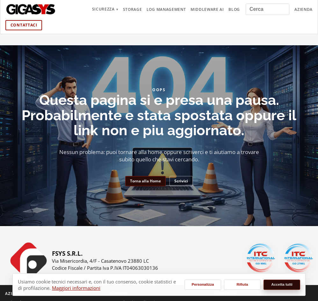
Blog (234, 9)
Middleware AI (207, 9)
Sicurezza (103, 9)
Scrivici (181, 181)
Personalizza (203, 284)
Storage (132, 9)
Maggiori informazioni (76, 288)
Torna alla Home (145, 181)
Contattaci (24, 25)
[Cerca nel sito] (268, 9)
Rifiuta (242, 284)
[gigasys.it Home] (30, 9)
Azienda (303, 9)
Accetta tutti (282, 284)
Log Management (166, 9)
